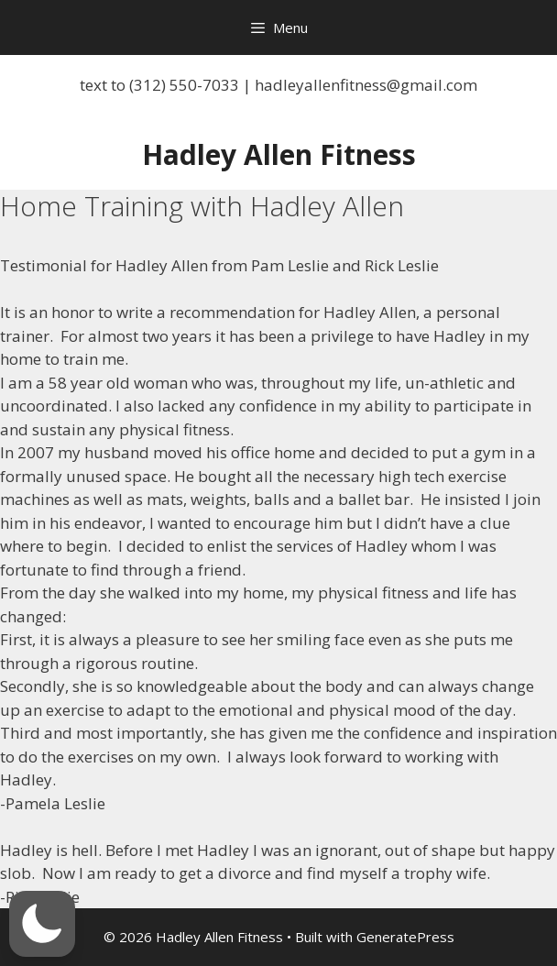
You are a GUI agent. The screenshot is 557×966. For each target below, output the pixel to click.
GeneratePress (405, 937)
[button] (42, 924)
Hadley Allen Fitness (279, 154)
